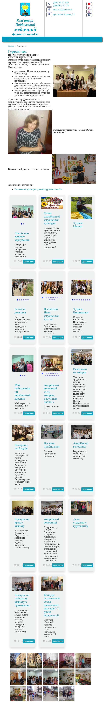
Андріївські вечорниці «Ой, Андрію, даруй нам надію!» (51, 393)
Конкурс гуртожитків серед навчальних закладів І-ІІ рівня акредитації (52, 605)
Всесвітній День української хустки (51, 314)
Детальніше (28, 262)
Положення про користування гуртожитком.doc (38, 189)
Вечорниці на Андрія (80, 370)
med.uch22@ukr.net (62, 9)
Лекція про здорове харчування (22, 236)
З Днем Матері (77, 224)
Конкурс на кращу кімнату (22, 522)
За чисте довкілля (20, 310)
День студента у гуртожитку (80, 522)
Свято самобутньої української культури (52, 218)
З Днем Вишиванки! (81, 310)
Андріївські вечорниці (80, 445)
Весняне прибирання (51, 445)
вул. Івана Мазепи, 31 (64, 14)
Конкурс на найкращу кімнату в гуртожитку (22, 600)
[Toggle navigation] (9, 39)
